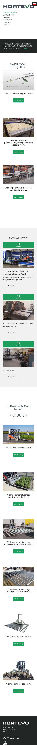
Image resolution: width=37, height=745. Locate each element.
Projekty (7, 22)
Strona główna (10, 12)
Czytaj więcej (26, 48)
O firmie (6, 17)
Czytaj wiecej (18, 100)
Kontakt (7, 25)
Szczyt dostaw (8, 370)
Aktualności (8, 15)
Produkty (7, 20)
